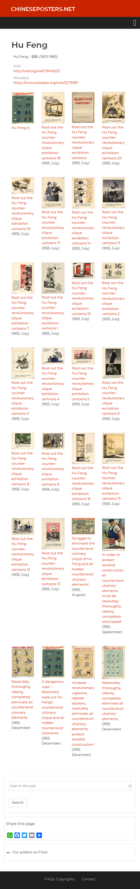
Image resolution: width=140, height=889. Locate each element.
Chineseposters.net (43, 9)
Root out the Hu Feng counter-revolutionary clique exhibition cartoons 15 (113, 483)
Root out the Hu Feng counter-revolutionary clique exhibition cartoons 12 (22, 554)
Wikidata (21, 78)
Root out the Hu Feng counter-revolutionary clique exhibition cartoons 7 (22, 313)
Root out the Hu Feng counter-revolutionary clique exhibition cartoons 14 (83, 228)
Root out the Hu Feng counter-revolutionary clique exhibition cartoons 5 (83, 384)
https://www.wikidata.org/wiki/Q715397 (45, 83)
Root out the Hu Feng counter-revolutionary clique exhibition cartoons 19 (22, 213)
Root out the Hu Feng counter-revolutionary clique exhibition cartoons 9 (53, 469)
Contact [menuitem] (88, 879)
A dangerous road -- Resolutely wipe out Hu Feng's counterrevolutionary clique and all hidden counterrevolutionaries (53, 707)
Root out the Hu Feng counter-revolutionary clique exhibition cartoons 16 (83, 483)
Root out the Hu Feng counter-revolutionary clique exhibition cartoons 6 (113, 398)
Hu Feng (18, 128)
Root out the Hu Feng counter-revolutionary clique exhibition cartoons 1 (53, 313)
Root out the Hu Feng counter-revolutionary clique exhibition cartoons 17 (53, 228)
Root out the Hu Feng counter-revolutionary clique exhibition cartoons (83, 142)
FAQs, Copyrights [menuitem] (59, 879)
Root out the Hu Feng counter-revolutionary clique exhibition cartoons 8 (22, 469)
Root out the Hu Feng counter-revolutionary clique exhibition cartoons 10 (83, 298)
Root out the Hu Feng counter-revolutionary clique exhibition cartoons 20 (113, 143)
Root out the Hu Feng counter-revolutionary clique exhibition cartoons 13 (53, 569)
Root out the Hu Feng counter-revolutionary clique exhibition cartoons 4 (53, 384)
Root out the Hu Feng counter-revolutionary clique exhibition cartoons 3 (22, 398)
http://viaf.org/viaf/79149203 (36, 71)
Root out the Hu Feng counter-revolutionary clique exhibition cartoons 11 (113, 228)
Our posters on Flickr (30, 852)
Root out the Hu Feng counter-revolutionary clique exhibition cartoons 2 (113, 298)
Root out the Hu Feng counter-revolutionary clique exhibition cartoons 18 (53, 143)
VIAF (17, 66)
